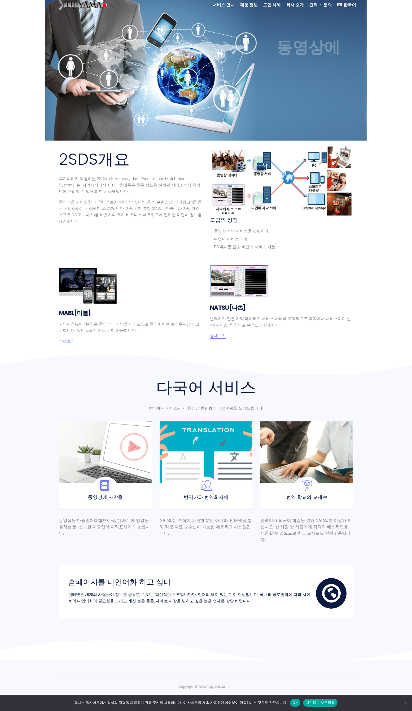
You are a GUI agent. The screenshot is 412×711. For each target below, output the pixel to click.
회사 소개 (295, 5)
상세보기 (67, 341)
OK (295, 703)
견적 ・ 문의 (320, 5)
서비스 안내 (224, 5)
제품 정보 (249, 5)
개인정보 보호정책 (320, 703)
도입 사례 (272, 5)
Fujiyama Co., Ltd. (220, 687)
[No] (405, 702)
